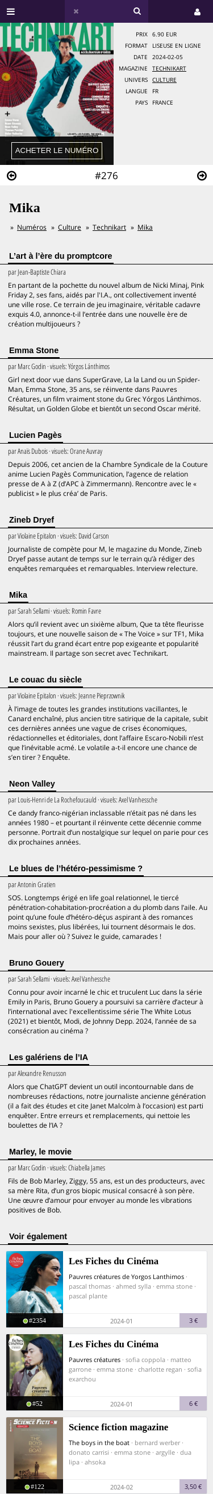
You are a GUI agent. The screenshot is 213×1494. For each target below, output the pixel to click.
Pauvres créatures (94, 1359)
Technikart (169, 68)
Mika (145, 227)
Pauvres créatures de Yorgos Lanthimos (126, 1276)
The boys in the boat (99, 1442)
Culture (164, 80)
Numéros (32, 227)
